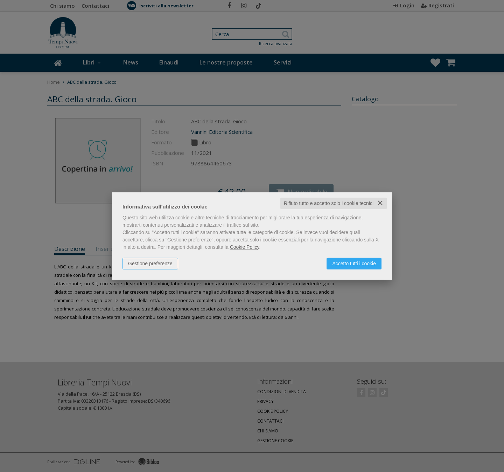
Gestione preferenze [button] (150, 263)
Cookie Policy (244, 247)
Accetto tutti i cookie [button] (354, 263)
